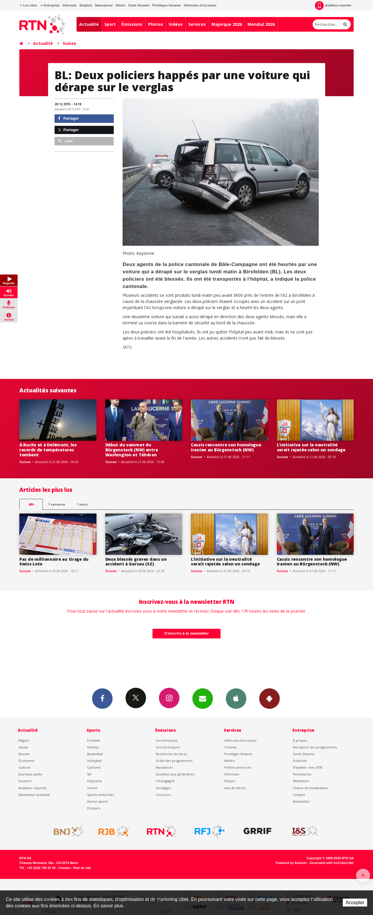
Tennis (92, 788)
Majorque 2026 (226, 24)
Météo (229, 760)
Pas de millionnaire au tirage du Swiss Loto (54, 561)
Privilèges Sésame (166, 5)
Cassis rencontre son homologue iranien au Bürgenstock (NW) (226, 447)
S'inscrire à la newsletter (186, 633)
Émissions (132, 24)
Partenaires (302, 774)
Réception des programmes (315, 747)
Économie (26, 760)
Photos (155, 24)
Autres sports (97, 801)
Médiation (301, 781)
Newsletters (202, 698)
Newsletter (301, 801)
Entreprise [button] (50, 5)
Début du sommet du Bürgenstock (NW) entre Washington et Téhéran (131, 450)
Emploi (229, 781)
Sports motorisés (100, 795)
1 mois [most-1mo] (82, 504)
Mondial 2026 (261, 24)
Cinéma (230, 747)
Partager (68, 118)
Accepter (355, 902)
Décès (120, 5)
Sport (110, 24)
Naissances (104, 5)
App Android (269, 698)
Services (197, 24)
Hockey (93, 747)
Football (93, 740)
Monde (24, 754)
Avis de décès (234, 788)
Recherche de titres (171, 754)
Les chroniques (168, 747)
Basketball (95, 754)
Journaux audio (30, 774)
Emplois (85, 5)
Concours (163, 795)
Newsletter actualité (34, 795)
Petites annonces (237, 767)
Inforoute (70, 5)
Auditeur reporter (32, 788)
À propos (300, 740)
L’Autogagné (165, 781)
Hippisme (94, 781)
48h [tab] (31, 504)
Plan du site (82, 868)
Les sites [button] (28, 5)
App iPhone (236, 698)
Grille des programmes (174, 760)
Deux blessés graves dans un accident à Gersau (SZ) (136, 561)
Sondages (163, 788)
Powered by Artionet (291, 863)
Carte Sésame (139, 5)
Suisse (69, 43)
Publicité (300, 760)
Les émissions (166, 740)
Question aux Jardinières (175, 774)
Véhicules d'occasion (200, 5)
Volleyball (94, 760)
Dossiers (25, 781)
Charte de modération (310, 788)
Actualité (89, 24)
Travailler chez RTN (307, 767)
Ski (89, 774)
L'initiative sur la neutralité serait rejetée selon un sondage (311, 447)
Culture (24, 767)
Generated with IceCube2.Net (332, 863)
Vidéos (176, 24)
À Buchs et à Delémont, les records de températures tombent (48, 450)
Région (23, 740)
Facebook (102, 698)
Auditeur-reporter (333, 5)
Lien (65, 141)
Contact (299, 795)
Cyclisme (94, 767)
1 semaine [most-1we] (56, 504)
